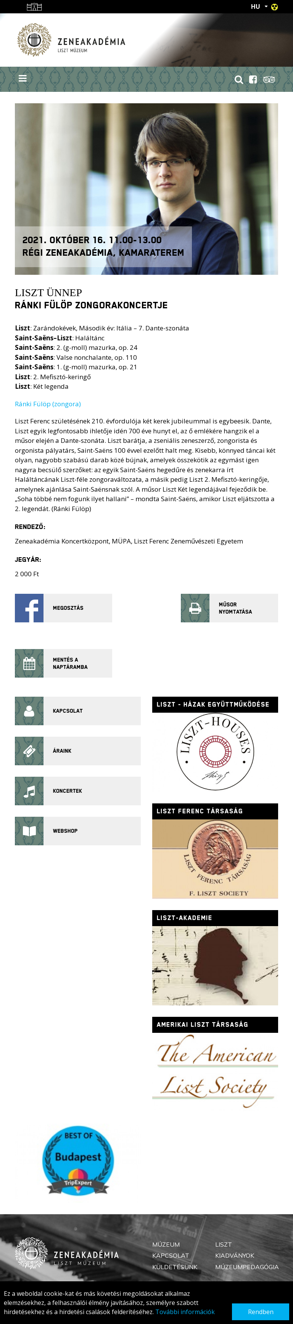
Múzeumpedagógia (247, 1267)
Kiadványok (234, 1255)
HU (255, 6)
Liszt (223, 1244)
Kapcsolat (170, 1255)
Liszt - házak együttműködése (213, 704)
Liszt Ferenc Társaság (200, 811)
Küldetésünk (174, 1267)
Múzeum (166, 1244)
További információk (185, 1312)
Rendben (261, 1312)
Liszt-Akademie (185, 918)
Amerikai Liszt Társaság (202, 1024)
